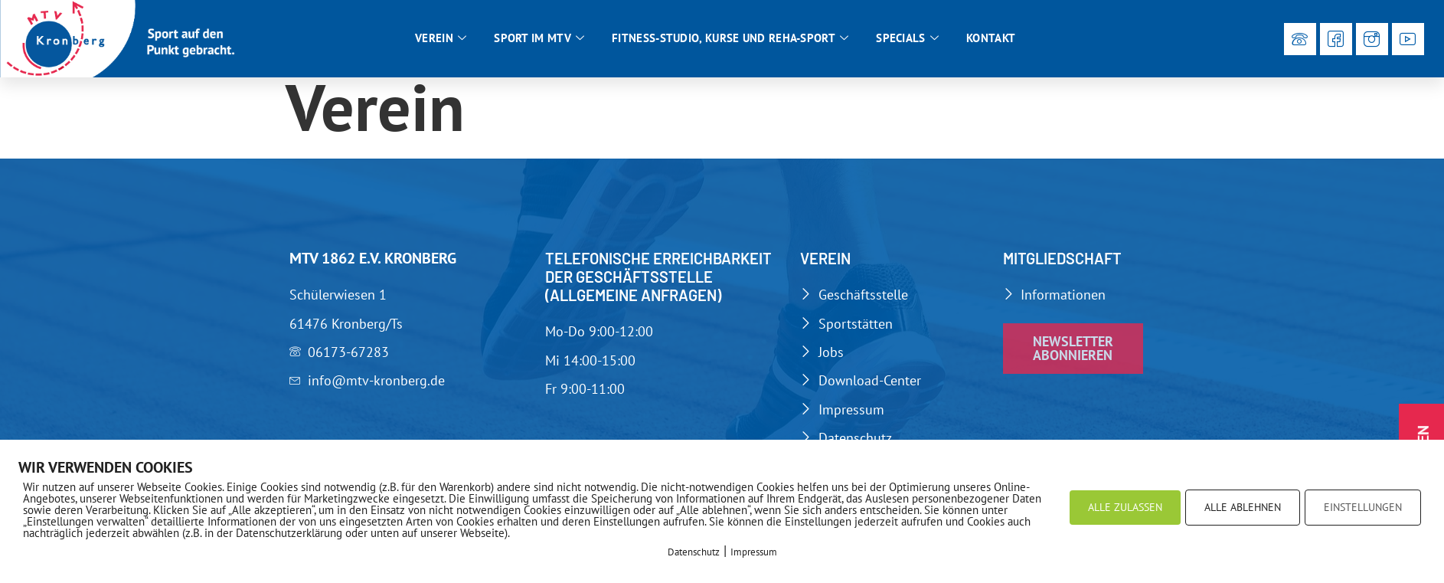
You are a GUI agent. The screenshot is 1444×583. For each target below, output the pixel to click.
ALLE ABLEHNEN (1242, 507)
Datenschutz (694, 551)
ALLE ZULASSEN (1125, 507)
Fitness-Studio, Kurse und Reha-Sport (730, 38)
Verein (440, 38)
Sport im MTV (539, 38)
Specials (907, 38)
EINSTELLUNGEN (1363, 507)
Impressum (753, 551)
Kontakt (990, 38)
